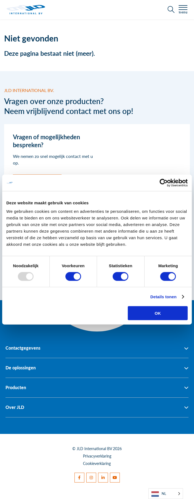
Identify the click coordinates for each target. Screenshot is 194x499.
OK (158, 313)
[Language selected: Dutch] (165, 493)
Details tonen (163, 296)
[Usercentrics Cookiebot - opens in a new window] (164, 183)
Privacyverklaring (97, 456)
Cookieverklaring (97, 463)
